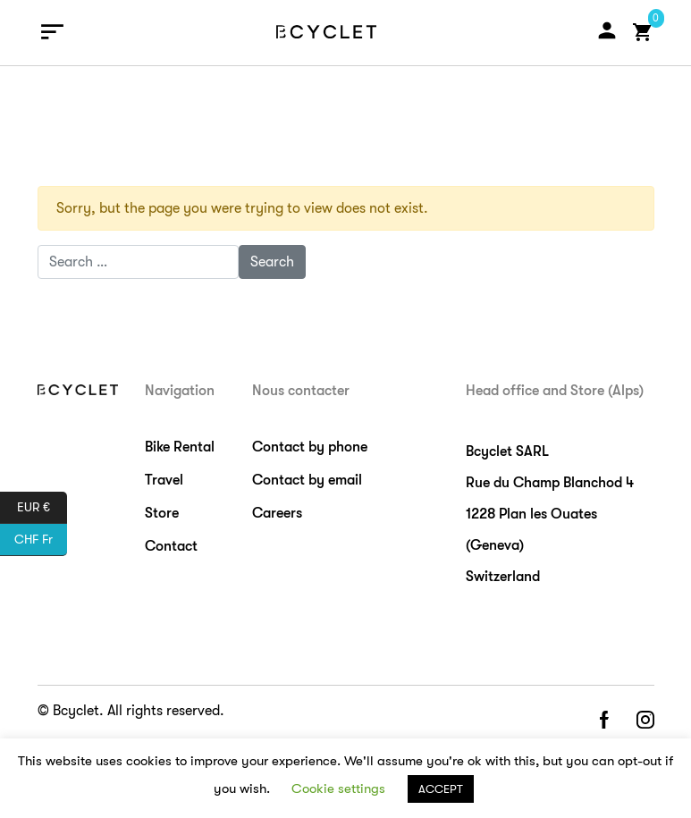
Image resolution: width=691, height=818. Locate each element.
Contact (171, 546)
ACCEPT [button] (440, 789)
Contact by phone (309, 447)
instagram (645, 721)
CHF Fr (40, 540)
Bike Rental (180, 447)
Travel (164, 480)
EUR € (42, 508)
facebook (603, 721)
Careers (277, 513)
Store (162, 513)
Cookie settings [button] (338, 788)
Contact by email (307, 480)
